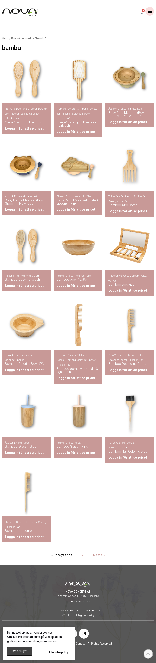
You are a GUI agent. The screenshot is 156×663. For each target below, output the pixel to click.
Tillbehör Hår (12, 118)
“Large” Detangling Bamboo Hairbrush (76, 124)
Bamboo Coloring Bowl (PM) (25, 364)
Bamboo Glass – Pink (72, 446)
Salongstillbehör (29, 113)
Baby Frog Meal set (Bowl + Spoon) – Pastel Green (128, 114)
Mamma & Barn (30, 275)
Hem (5, 38)
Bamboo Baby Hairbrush (22, 280)
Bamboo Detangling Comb (127, 364)
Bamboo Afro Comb (123, 205)
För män (61, 355)
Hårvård (10, 108)
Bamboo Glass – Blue (20, 446)
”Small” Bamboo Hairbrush (23, 122)
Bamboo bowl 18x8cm (73, 280)
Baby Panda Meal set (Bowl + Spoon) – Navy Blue (26, 201)
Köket (140, 108)
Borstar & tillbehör (26, 108)
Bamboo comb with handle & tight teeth (77, 370)
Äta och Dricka (116, 108)
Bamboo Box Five (121, 285)
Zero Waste (115, 355)
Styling (42, 522)
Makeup (134, 275)
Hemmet (131, 108)
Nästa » (99, 555)
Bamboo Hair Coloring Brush (128, 451)
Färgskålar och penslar (18, 355)
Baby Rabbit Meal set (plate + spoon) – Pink (78, 201)
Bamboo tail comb (18, 531)
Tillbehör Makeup (118, 275)
